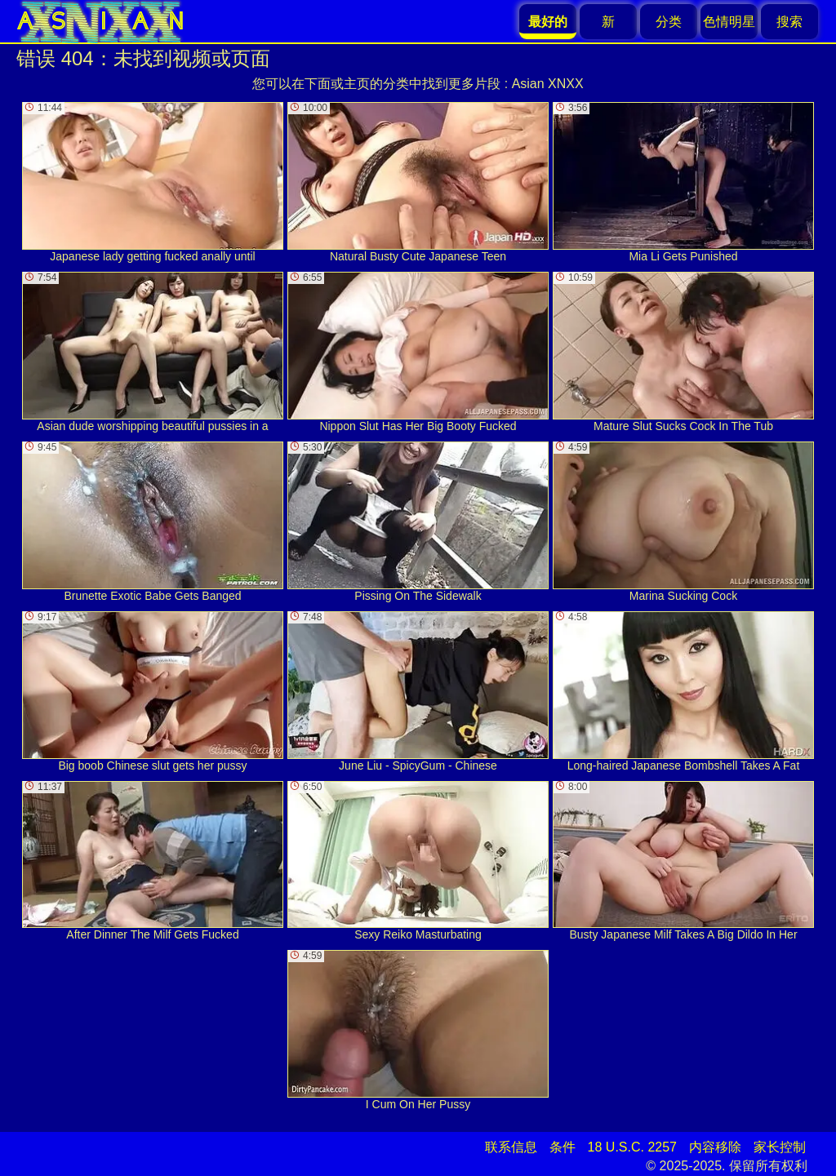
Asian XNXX (548, 84)
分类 (669, 22)
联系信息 (511, 1147)
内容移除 (715, 1147)
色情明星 (729, 22)
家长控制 (780, 1147)
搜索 (789, 22)
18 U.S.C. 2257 (632, 1147)
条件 (562, 1147)
